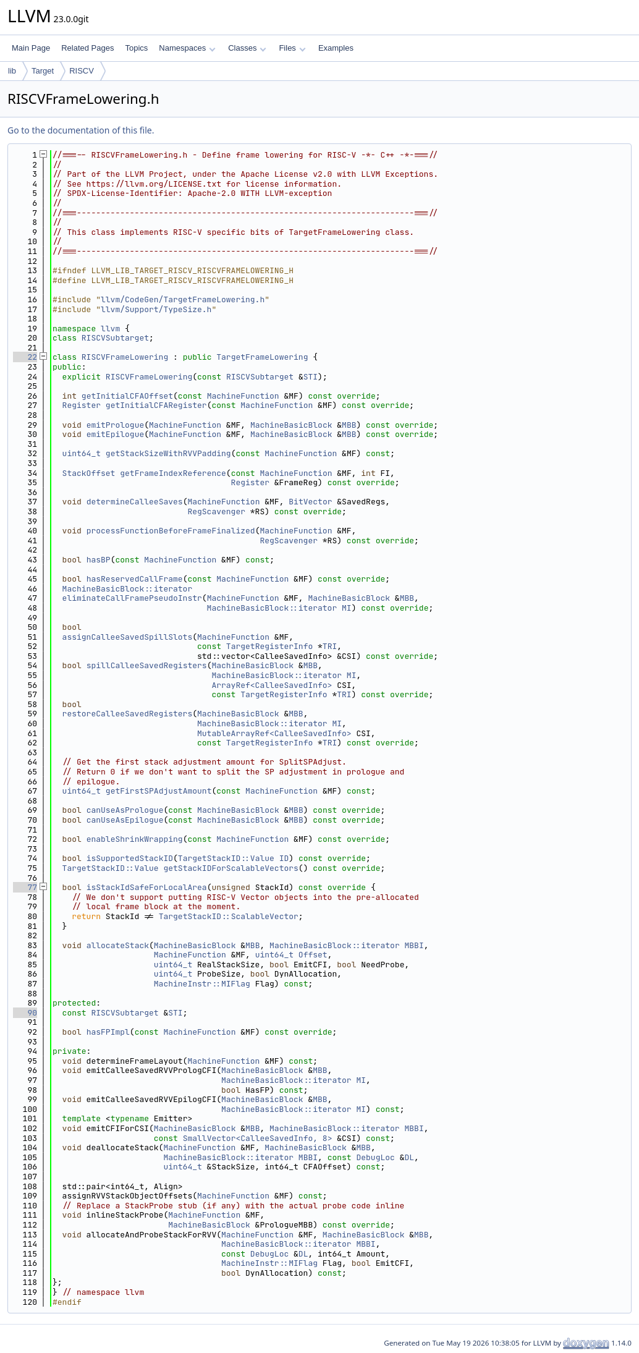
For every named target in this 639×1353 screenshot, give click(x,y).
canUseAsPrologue (125, 810)
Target (43, 70)
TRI (330, 646)
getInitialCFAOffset (127, 396)
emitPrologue (116, 425)
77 (25, 887)
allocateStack (118, 945)
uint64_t (81, 453)
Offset (313, 954)
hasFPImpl (108, 1032)
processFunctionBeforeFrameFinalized (171, 530)
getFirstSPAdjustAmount (159, 791)
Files (292, 48)
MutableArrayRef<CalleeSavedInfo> (274, 733)
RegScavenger (216, 511)
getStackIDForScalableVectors (230, 868)
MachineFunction (243, 396)
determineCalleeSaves (135, 501)
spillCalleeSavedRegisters (147, 665)
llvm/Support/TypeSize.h (156, 309)
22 (25, 357)
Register (81, 405)
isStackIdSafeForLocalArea (147, 887)
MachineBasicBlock (291, 425)
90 (25, 1012)
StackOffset (89, 473)
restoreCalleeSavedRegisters (127, 713)
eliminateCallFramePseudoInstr (132, 598)
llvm (110, 328)
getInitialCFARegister (156, 405)
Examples (335, 48)
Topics (136, 48)
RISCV (81, 70)
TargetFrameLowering (262, 357)
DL (409, 1157)
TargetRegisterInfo (269, 646)
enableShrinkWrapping (135, 839)
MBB (349, 425)
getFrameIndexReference (173, 473)
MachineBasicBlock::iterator (127, 588)
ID (284, 858)
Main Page (31, 48)
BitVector (310, 501)
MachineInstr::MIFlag (202, 983)
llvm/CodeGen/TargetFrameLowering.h (182, 299)
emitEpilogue (116, 434)
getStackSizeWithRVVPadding (168, 453)
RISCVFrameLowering (125, 357)
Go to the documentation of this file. (80, 130)
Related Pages (87, 48)
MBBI (414, 945)
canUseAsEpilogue (125, 820)
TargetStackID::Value (226, 858)
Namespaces (187, 48)
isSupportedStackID (130, 858)
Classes (247, 48)
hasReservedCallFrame (135, 579)
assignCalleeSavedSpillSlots (127, 637)
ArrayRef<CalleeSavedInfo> (271, 685)
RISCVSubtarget (115, 338)
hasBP (99, 559)
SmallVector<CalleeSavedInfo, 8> (257, 1138)
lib (12, 70)
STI (310, 376)
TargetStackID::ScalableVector (228, 916)
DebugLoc (375, 1157)
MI (347, 608)
